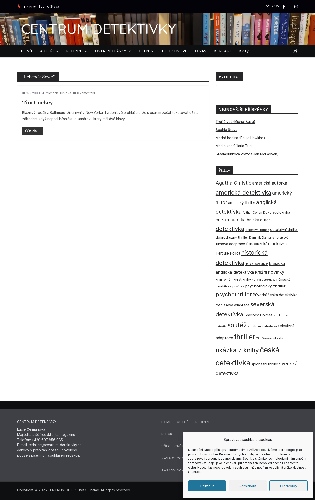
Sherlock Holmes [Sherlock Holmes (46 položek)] (258, 315)
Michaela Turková (58, 93)
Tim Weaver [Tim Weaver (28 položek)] (264, 338)
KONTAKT (223, 51)
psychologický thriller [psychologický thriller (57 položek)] (265, 286)
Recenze (202, 422)
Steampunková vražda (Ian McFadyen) (247, 154)
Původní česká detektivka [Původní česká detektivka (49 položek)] (275, 295)
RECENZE (74, 51)
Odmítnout (248, 486)
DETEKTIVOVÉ (174, 51)
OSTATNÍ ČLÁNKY (110, 51)
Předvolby (288, 486)
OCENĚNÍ (146, 51)
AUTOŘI (47, 51)
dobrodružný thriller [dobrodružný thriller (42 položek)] (232, 237)
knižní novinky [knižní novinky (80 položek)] (269, 272)
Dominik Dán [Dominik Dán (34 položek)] (258, 237)
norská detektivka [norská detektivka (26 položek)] (263, 279)
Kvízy (244, 51)
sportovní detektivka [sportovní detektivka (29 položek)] (262, 326)
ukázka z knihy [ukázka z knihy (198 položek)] (237, 350)
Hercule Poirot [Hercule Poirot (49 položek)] (228, 253)
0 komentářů (84, 93)
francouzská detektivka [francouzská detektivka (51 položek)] (266, 244)
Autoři (183, 422)
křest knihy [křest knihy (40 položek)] (242, 279)
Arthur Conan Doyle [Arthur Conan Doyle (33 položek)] (257, 212)
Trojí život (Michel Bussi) (235, 121)
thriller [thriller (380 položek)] (244, 336)
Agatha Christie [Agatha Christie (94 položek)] (233, 183)
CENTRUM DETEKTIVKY (98, 28)
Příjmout (207, 486)
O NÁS (200, 51)
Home (166, 422)
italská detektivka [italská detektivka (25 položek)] (256, 264)
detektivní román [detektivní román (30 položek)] (257, 230)
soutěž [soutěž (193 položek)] (237, 325)
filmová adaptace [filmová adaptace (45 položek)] (230, 244)
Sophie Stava (48, 6)
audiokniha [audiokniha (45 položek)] (281, 212)
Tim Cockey (37, 102)
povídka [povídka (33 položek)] (238, 286)
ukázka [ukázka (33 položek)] (278, 338)
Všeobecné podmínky (180, 446)
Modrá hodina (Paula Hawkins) (240, 138)
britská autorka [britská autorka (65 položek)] (231, 219)
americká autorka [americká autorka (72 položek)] (269, 183)
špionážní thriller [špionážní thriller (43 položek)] (264, 364)
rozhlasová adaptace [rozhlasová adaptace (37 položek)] (232, 305)
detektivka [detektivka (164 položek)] (230, 228)
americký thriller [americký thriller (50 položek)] (241, 202)
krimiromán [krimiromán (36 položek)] (224, 279)
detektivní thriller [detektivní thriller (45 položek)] (284, 230)
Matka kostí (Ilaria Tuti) (234, 146)
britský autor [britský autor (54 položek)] (258, 220)
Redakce (169, 434)
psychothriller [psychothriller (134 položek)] (234, 294)
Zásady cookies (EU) (180, 458)
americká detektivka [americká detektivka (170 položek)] (243, 192)
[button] (56, 51)
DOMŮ (26, 51)
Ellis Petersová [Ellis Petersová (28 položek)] (278, 237)
